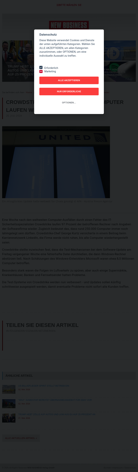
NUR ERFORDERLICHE (69, 91)
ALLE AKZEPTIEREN (69, 80)
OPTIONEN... (69, 102)
